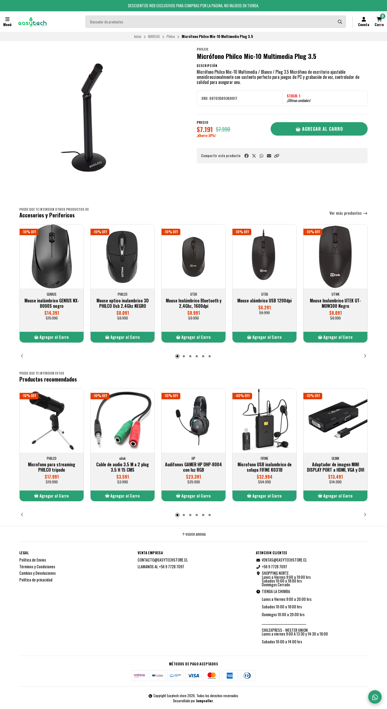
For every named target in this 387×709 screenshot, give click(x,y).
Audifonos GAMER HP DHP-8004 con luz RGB (193, 467)
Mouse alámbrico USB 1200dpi (264, 300)
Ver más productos (348, 213)
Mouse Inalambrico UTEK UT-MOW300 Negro (335, 303)
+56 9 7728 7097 (271, 567)
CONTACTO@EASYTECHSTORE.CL (163, 560)
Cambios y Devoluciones (37, 573)
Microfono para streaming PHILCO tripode (51, 467)
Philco (171, 36)
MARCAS (154, 36)
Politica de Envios (32, 560)
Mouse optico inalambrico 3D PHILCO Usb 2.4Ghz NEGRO (122, 303)
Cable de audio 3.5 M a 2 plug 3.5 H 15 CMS (122, 467)
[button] (276, 155)
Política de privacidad (35, 580)
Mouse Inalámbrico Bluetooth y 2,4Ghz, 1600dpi (193, 303)
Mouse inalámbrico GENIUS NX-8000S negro (51, 303)
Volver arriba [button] (193, 534)
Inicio (137, 36)
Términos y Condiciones (37, 567)
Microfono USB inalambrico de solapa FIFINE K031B (265, 467)
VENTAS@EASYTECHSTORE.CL (281, 560)
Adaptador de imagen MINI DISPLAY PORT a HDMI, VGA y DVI (335, 467)
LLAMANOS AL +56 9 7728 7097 (161, 567)
